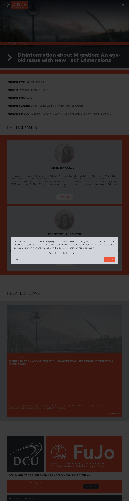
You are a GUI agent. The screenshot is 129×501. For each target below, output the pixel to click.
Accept (109, 259)
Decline (19, 259)
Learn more (93, 248)
